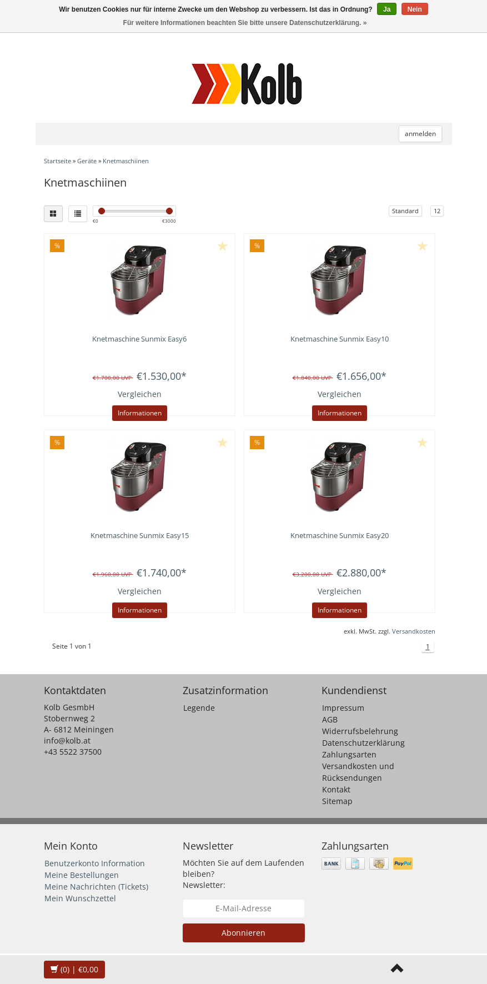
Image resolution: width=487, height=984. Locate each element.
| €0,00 (74, 969)
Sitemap (337, 801)
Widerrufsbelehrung (360, 731)
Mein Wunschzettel (80, 898)
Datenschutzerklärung (363, 742)
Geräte (87, 161)
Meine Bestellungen (81, 875)
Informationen (140, 413)
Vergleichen (140, 394)
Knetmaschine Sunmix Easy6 (139, 339)
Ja (386, 9)
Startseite (57, 161)
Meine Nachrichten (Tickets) (96, 886)
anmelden (420, 133)
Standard (405, 211)
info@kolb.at (67, 740)
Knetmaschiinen (126, 161)
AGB (330, 719)
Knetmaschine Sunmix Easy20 (339, 535)
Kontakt (336, 789)
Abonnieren (243, 932)
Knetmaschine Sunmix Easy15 (140, 535)
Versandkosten (413, 631)
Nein (415, 9)
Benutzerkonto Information (94, 863)
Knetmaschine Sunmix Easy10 (339, 339)
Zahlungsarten (349, 754)
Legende (199, 707)
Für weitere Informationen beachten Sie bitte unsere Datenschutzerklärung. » (245, 23)
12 (437, 211)
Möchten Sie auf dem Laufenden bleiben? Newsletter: (243, 873)
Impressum (343, 707)
